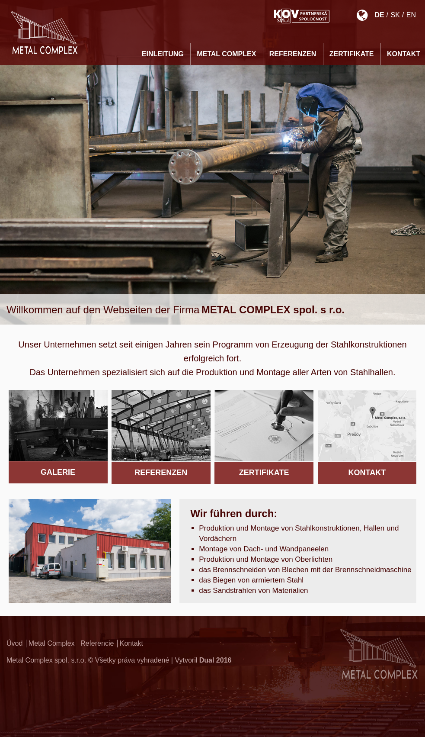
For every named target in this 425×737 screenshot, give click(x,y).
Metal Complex (226, 54)
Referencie (97, 643)
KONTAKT (403, 54)
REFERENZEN (292, 54)
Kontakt (131, 643)
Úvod (14, 643)
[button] (17, 719)
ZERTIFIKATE (351, 54)
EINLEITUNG (163, 54)
